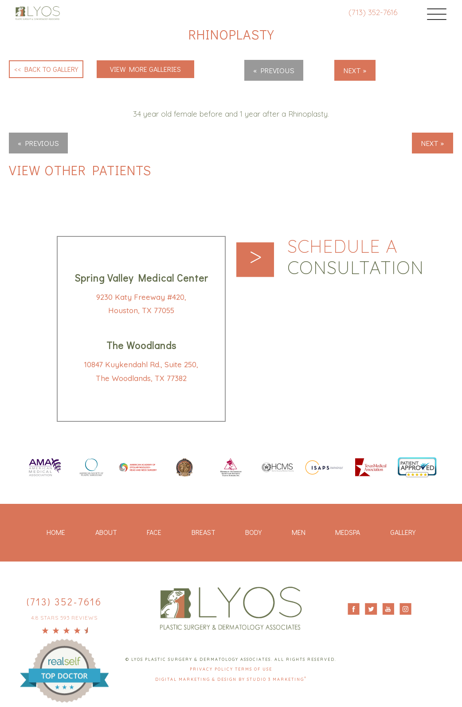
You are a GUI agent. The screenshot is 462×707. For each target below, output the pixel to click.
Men (298, 532)
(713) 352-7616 (372, 12)
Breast (203, 532)
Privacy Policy (212, 669)
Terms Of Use (253, 669)
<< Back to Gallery (46, 69)
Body (253, 532)
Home (56, 532)
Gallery (402, 532)
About (106, 532)
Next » (355, 70)
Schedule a (355, 257)
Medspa (347, 532)
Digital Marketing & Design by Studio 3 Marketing (231, 679)
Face (154, 532)
